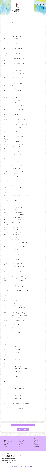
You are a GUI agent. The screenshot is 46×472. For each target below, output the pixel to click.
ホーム (5, 438)
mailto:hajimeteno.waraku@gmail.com (12, 463)
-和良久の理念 (7, 446)
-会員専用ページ (37, 446)
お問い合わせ (21, 447)
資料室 (35, 441)
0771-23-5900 (10, 462)
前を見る (16, 425)
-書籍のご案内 (7, 447)
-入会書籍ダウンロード (23, 443)
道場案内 (35, 438)
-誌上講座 (36, 444)
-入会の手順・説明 (22, 440)
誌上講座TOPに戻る (23, 429)
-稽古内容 (21, 441)
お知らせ (5, 440)
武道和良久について (43, 6)
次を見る (29, 425)
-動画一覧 (36, 443)
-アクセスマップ (37, 440)
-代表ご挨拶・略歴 (7, 443)
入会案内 (20, 438)
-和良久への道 (7, 444)
